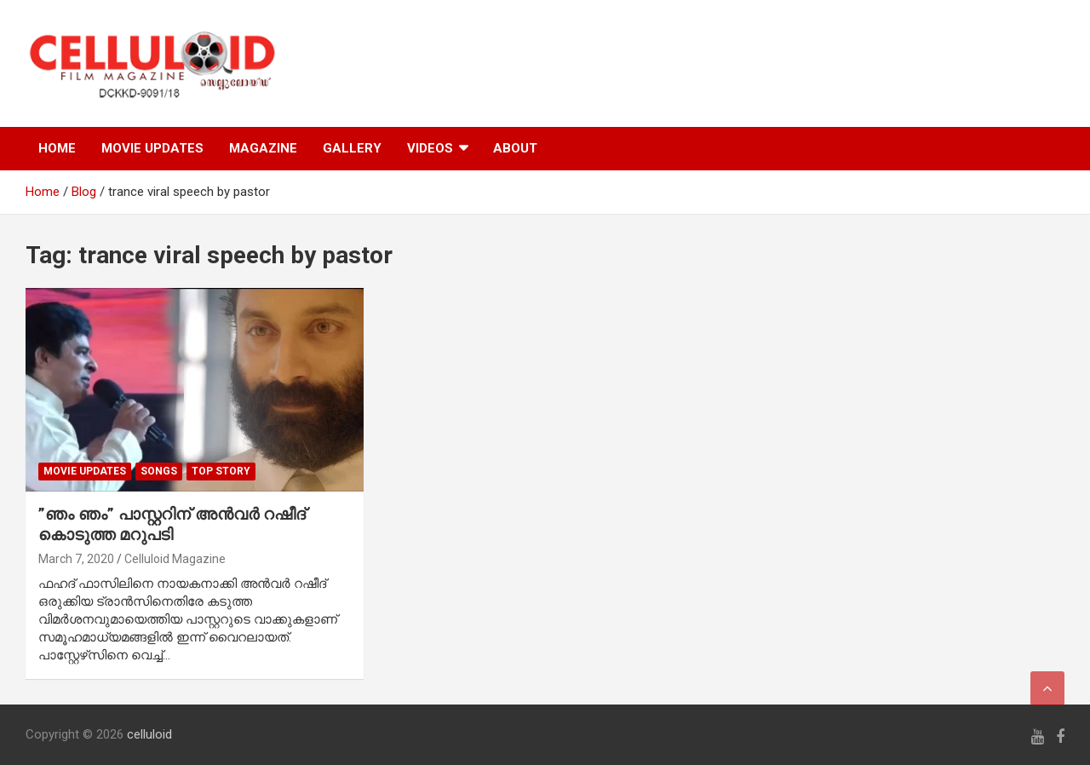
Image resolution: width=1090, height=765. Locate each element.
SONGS (159, 471)
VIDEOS (430, 148)
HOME (57, 148)
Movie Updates (84, 471)
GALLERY (352, 148)
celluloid (149, 734)
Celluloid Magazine (175, 559)
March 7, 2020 (76, 559)
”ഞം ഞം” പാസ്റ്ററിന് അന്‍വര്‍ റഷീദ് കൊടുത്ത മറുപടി (172, 524)
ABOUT (515, 148)
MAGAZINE (263, 148)
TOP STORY (221, 471)
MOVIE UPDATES (152, 148)
